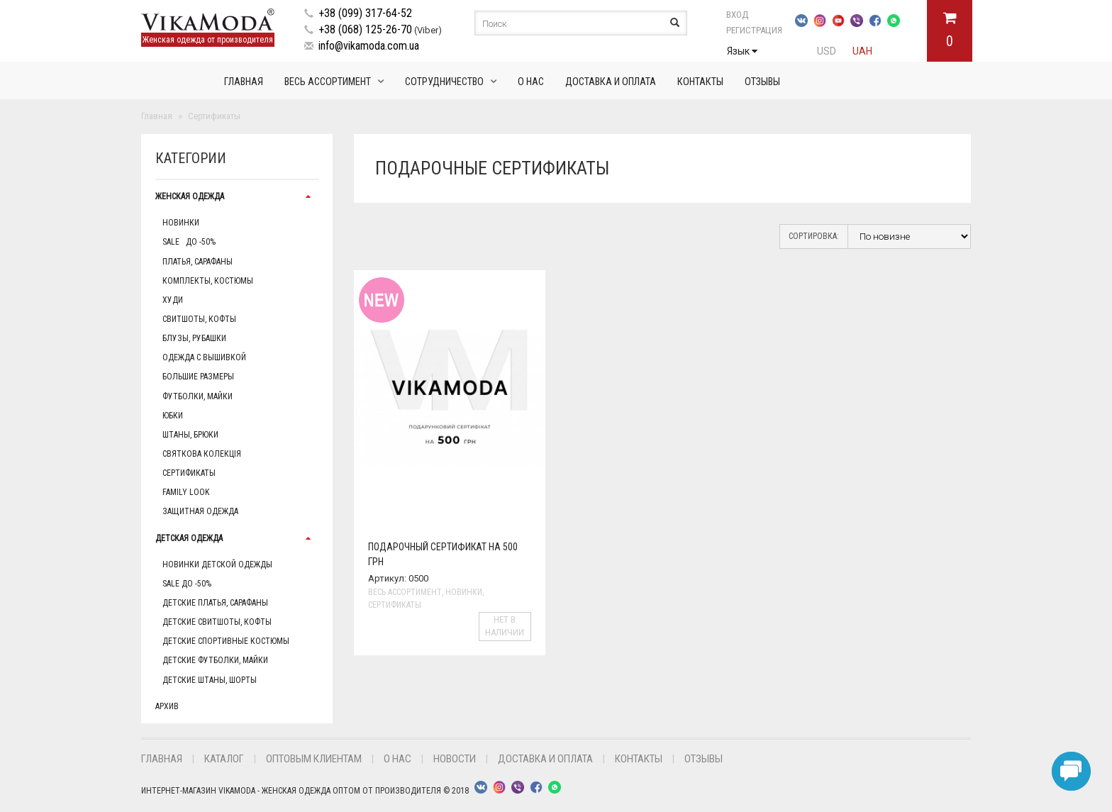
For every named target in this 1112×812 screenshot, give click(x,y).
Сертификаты (189, 473)
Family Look (185, 492)
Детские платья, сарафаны (215, 603)
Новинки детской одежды (217, 564)
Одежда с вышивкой (204, 357)
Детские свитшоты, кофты (217, 622)
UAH (862, 51)
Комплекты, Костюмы (207, 281)
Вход (737, 14)
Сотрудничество (444, 81)
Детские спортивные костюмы (225, 641)
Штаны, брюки (190, 435)
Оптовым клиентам (314, 758)
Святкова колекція (201, 454)
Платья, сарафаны (197, 262)
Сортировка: (814, 236)
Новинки (180, 223)
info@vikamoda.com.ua (368, 45)
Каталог (224, 758)
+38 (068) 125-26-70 (365, 29)
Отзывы (762, 81)
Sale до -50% (189, 242)
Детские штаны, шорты (209, 680)
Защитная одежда (200, 511)
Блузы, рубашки (194, 338)
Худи (172, 300)
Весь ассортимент (327, 81)
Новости (454, 758)
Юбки (172, 416)
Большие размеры (198, 377)
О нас (531, 81)
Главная (243, 81)
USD (826, 51)
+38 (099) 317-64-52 (365, 13)
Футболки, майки (197, 396)
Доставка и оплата (610, 81)
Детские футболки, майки (215, 660)
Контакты (700, 81)
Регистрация (754, 30)
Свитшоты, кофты (199, 319)
